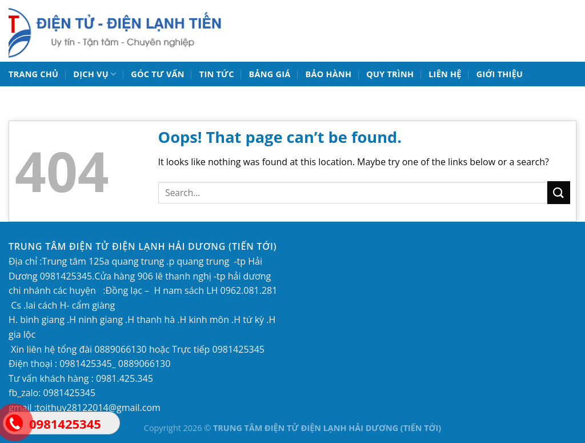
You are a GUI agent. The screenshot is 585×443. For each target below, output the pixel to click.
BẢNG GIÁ (270, 74)
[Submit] (558, 192)
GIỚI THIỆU (499, 74)
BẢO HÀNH (328, 74)
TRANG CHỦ (33, 74)
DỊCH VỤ (94, 74)
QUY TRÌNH (390, 74)
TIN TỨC (216, 74)
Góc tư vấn (157, 74)
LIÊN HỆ (444, 74)
